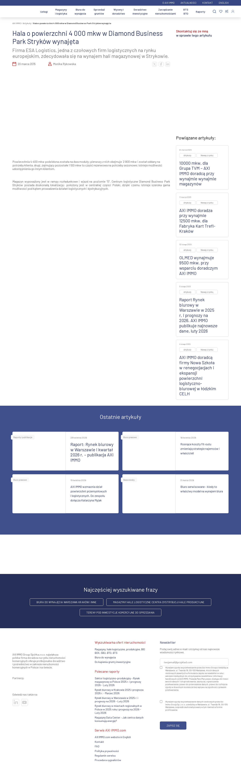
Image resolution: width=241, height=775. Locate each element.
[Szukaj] (214, 11)
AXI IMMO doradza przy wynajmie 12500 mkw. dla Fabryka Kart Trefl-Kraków (197, 221)
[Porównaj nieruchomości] (226, 11)
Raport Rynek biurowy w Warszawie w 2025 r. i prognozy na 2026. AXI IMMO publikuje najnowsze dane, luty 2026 (198, 315)
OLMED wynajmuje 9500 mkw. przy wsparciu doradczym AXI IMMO (198, 265)
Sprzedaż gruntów (99, 11)
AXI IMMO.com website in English (113, 737)
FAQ (97, 746)
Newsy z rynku (207, 155)
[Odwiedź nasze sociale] (15, 702)
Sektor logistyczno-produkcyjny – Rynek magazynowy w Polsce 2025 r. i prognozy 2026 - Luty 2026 (118, 682)
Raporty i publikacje (22, 437)
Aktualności (188, 2)
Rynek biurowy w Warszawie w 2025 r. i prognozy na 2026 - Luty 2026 (116, 699)
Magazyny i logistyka (61, 11)
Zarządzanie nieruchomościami (165, 11)
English (224, 2)
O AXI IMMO (168, 2)
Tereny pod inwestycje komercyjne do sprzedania (120, 612)
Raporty (200, 11)
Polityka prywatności (107, 751)
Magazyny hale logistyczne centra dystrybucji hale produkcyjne (158, 602)
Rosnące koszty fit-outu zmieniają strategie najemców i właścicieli (200, 448)
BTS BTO (185, 11)
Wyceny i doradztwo (118, 11)
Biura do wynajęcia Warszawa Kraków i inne (66, 602)
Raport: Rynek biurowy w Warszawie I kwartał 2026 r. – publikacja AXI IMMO (92, 452)
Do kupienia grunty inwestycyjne (112, 661)
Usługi (44, 11)
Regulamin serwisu (105, 755)
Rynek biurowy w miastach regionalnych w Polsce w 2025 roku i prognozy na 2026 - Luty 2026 (118, 709)
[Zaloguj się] (232, 11)
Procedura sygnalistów (108, 760)
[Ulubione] (220, 11)
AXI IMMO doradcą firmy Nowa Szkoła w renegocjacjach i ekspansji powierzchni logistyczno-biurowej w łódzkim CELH (197, 375)
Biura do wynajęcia (80, 11)
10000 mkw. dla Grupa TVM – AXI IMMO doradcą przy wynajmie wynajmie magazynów (197, 173)
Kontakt (207, 2)
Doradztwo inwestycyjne (140, 11)
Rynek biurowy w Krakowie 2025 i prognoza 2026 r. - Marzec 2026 (119, 691)
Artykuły (27, 23)
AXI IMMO (16, 23)
